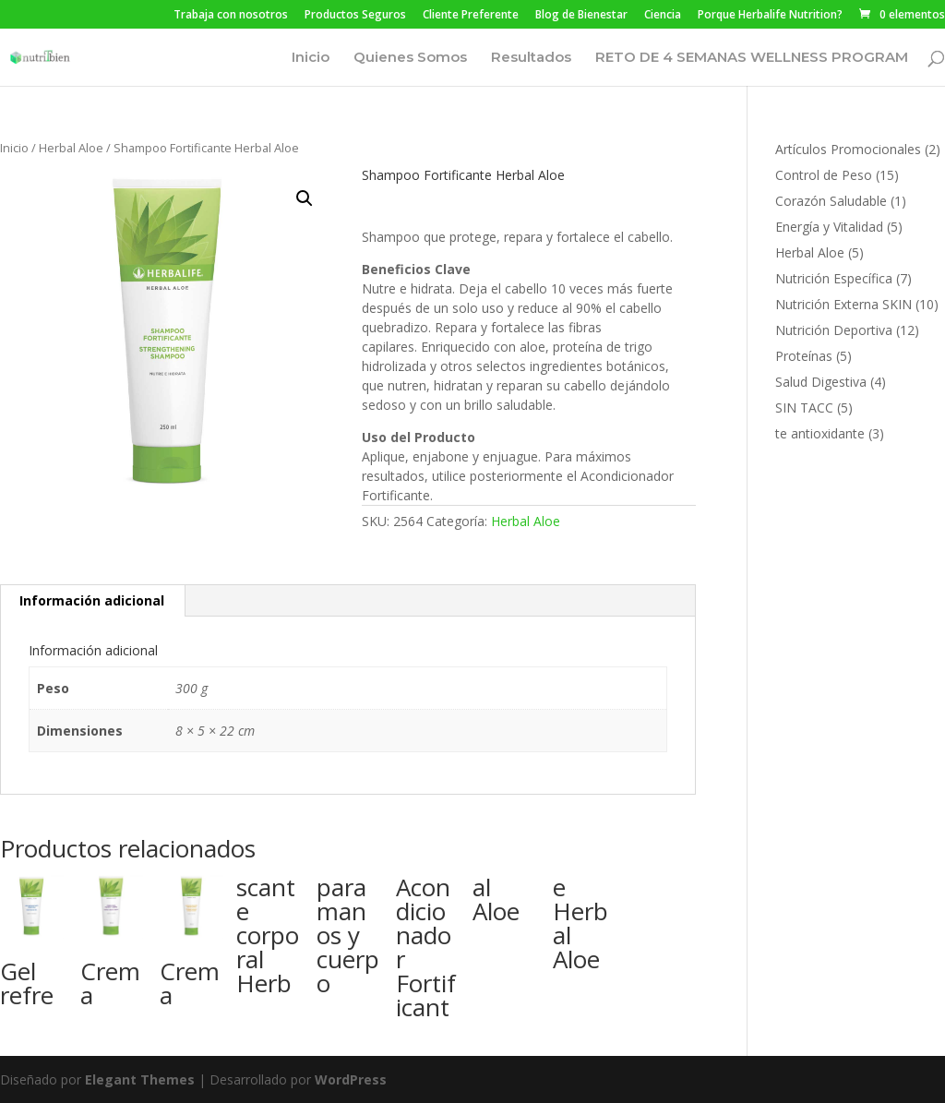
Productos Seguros (355, 15)
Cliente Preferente (471, 15)
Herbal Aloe (71, 147)
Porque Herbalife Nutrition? (770, 15)
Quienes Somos (410, 58)
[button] (304, 198)
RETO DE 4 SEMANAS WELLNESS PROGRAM (751, 58)
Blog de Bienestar (581, 15)
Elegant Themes (140, 1079)
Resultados (531, 58)
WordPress (351, 1079)
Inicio (310, 58)
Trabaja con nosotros (230, 15)
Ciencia (662, 15)
